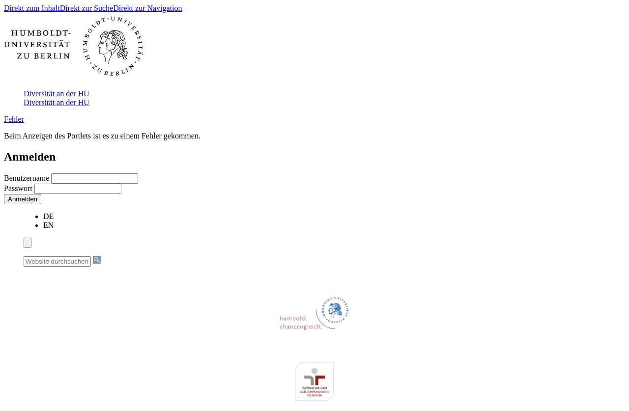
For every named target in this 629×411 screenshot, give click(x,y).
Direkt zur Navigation (147, 8)
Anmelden (22, 199)
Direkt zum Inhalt (32, 8)
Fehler (14, 119)
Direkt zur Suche (86, 8)
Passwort (19, 188)
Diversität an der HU (56, 93)
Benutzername (27, 178)
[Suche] (97, 260)
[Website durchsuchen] (57, 261)
